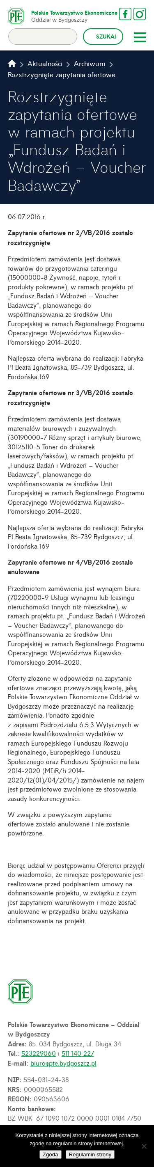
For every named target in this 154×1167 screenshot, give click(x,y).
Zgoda (50, 1154)
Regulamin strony (90, 1154)
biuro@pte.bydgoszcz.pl (63, 1062)
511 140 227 (78, 1052)
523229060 (38, 1052)
